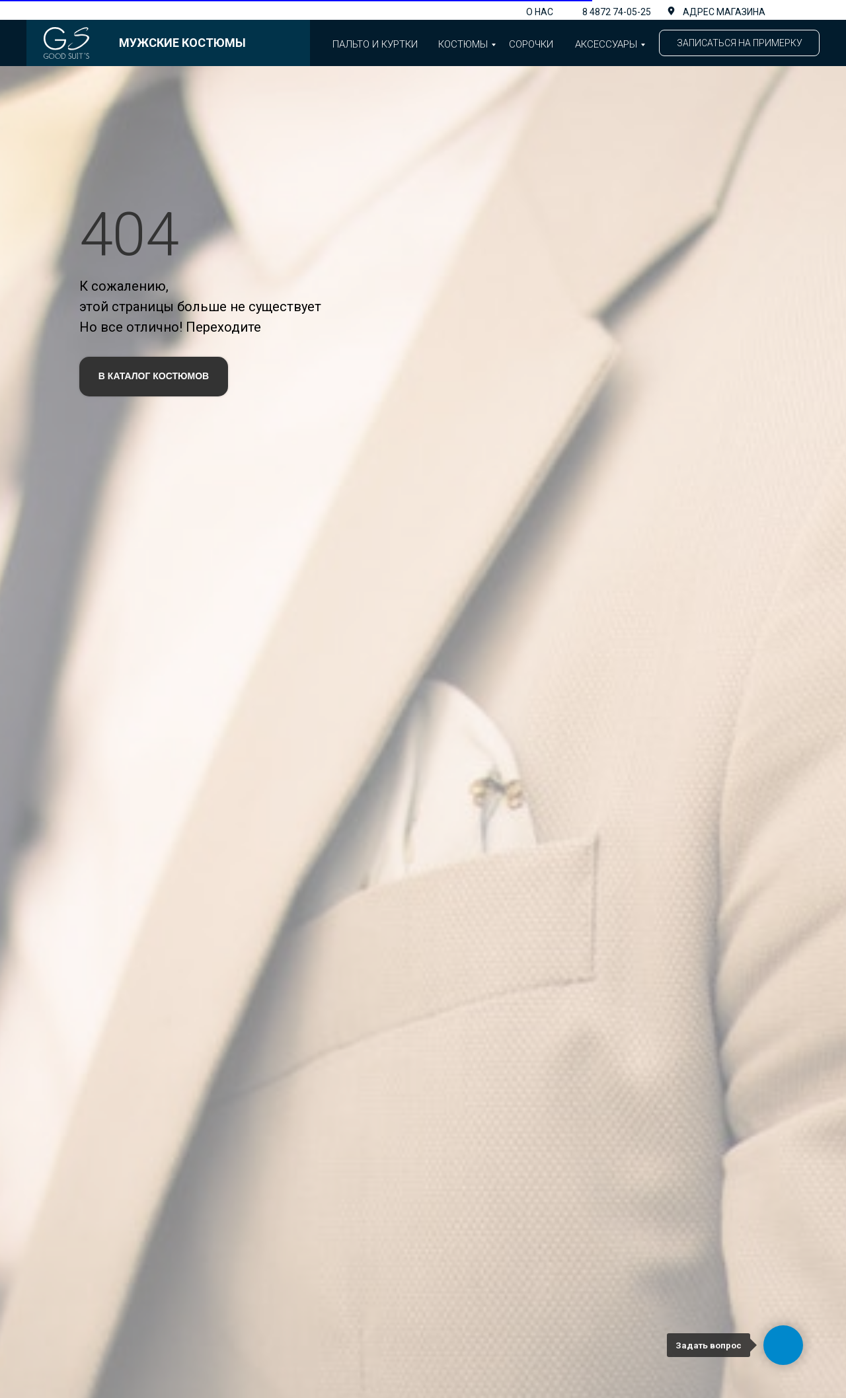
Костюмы (463, 44)
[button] (739, 43)
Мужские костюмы (182, 43)
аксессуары (606, 44)
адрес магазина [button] (724, 12)
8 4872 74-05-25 (616, 12)
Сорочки (531, 44)
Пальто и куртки (375, 44)
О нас (539, 12)
